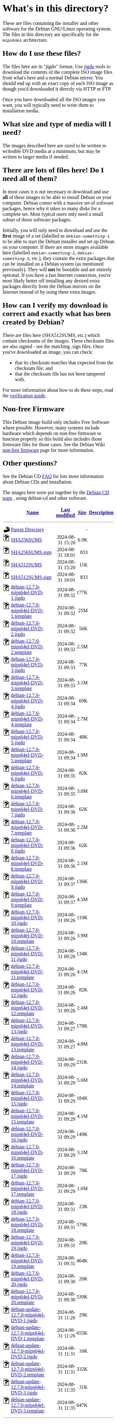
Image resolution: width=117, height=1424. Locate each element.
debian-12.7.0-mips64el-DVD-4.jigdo (27, 701)
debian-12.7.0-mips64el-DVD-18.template (27, 1224)
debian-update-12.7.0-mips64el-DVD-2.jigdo (28, 1351)
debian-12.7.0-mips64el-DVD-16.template (27, 1152)
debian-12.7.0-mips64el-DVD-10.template (27, 935)
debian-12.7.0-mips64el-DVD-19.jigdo (27, 1242)
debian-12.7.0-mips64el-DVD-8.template (27, 863)
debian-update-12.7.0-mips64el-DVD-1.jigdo (28, 1315)
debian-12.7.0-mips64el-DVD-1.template (27, 610)
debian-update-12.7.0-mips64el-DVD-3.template (28, 1405)
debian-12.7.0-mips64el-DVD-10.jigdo (27, 917)
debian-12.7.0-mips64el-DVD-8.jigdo (27, 845)
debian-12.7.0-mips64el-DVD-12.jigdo (27, 990)
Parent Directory (27, 529)
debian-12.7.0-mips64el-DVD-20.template (27, 1297)
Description (101, 512)
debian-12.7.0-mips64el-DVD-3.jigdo (27, 664)
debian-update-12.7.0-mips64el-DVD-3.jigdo (28, 1387)
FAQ (47, 476)
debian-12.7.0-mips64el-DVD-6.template (27, 791)
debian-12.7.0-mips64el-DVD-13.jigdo (27, 1026)
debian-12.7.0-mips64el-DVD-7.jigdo (27, 809)
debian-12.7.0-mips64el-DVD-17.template (27, 1188)
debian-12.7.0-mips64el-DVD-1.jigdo (27, 592)
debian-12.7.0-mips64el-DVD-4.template (27, 719)
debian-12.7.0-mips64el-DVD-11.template (27, 971)
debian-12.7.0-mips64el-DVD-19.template (27, 1260)
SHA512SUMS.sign (31, 577)
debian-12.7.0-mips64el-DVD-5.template (27, 755)
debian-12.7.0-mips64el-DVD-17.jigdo (27, 1170)
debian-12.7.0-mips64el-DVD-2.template (27, 646)
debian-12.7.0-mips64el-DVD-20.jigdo (27, 1278)
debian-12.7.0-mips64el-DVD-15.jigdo (27, 1098)
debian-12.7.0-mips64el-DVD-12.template (27, 1008)
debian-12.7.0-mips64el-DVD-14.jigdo (27, 1062)
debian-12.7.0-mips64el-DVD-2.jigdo (27, 628)
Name (33, 512)
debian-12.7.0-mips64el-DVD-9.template (27, 899)
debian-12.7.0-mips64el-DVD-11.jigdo (27, 953)
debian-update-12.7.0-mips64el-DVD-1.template (28, 1333)
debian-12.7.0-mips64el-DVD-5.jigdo (27, 737)
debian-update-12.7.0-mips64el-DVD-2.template (28, 1369)
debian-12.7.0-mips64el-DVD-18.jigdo (27, 1206)
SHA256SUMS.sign (31, 552)
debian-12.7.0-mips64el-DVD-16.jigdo (27, 1134)
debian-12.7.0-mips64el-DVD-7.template (27, 827)
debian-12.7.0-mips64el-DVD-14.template (27, 1080)
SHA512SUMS (26, 564)
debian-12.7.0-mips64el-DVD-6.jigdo (27, 773)
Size (82, 512)
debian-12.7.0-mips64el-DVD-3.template (27, 682)
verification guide (27, 395)
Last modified (65, 512)
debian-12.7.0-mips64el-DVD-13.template (27, 1044)
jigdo (89, 66)
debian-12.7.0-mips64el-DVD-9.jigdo (27, 881)
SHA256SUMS (26, 539)
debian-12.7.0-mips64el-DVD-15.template (27, 1116)
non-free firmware (20, 450)
